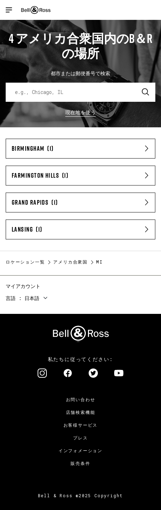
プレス (80, 437)
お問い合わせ (80, 399)
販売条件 (80, 463)
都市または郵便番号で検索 (80, 73)
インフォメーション (80, 450)
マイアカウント (23, 286)
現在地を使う (80, 112)
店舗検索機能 (80, 412)
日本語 (31, 298)
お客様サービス (80, 425)
